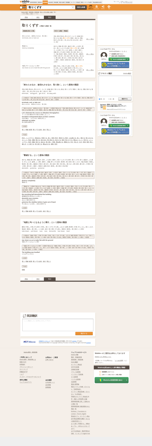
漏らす (24, 144)
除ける (38, 140)
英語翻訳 (67, 2)
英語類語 (45, 2)
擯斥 (88, 142)
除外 (63, 140)
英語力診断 (62, 2)
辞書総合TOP (24, 372)
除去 (29, 140)
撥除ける (67, 142)
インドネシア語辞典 (77, 374)
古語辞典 (73, 382)
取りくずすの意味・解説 (46, 12)
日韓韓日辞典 (75, 369)
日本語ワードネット (44, 341)
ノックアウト (29, 138)
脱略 (33, 142)
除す (56, 138)
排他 (84, 142)
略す (66, 138)
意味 (26, 17)
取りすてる (69, 140)
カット (80, 140)
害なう (49, 130)
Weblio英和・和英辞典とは (28, 359)
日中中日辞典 (75, 367)
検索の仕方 (23, 362)
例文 (38, 17)
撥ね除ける (59, 142)
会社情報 (48, 385)
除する (38, 142)
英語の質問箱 (75, 384)
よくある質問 (119, 360)
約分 (23, 138)
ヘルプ (22, 374)
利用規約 (22, 364)
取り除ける (50, 140)
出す (80, 142)
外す (72, 142)
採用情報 (48, 387)
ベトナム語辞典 (75, 379)
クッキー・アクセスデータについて (30, 377)
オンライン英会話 (75, 2)
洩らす (76, 142)
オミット (25, 140)
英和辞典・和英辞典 (34, 12)
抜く (78, 138)
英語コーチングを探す (86, 2)
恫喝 (23, 270)
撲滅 (26, 130)
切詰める (38, 138)
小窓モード (90, 7)
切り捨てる (38, 144)
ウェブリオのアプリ (26, 382)
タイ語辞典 (74, 377)
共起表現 (50, 2)
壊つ (34, 130)
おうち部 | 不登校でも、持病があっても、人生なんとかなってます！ (80, 426)
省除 (52, 144)
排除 (53, 142)
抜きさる (58, 140)
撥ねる (75, 140)
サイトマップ (24, 369)
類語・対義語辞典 (76, 357)
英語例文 (40, 2)
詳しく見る (90, 39)
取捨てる (62, 138)
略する (83, 138)
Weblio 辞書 (24, 12)
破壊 (30, 130)
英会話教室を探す (97, 2)
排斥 (55, 144)
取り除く (49, 142)
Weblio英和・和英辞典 (30, 352)
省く (49, 138)
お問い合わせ (49, 360)
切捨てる (44, 138)
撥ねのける (46, 144)
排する (86, 140)
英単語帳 (56, 2)
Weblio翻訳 (127, 73)
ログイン (103, 8)
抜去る (43, 142)
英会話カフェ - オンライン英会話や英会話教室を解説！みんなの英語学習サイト (80, 418)
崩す (44, 130)
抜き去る (43, 140)
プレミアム (96, 8)
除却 (53, 138)
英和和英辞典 (33, 2)
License (74, 341)
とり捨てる (30, 144)
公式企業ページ (50, 382)
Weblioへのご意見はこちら (103, 357)
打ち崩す (39, 130)
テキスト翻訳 (106, 73)
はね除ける (72, 138)
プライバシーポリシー (26, 367)
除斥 (29, 142)
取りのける (89, 138)
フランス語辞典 (75, 372)
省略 (33, 140)
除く (91, 142)
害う (23, 130)
